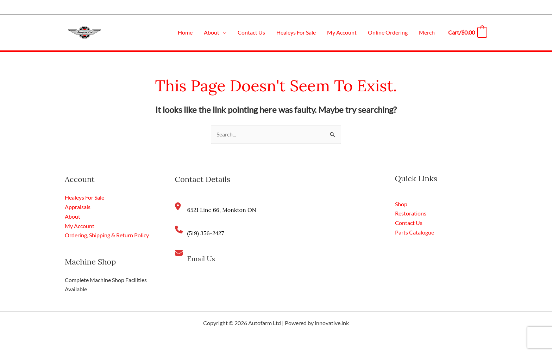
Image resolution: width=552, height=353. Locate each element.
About (72, 216)
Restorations (410, 213)
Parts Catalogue (414, 232)
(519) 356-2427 (205, 233)
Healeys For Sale (84, 197)
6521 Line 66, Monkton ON (221, 210)
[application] (222, 32)
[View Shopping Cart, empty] (467, 32)
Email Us (201, 259)
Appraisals (77, 206)
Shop (401, 204)
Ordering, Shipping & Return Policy (107, 234)
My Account (79, 225)
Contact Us (408, 222)
